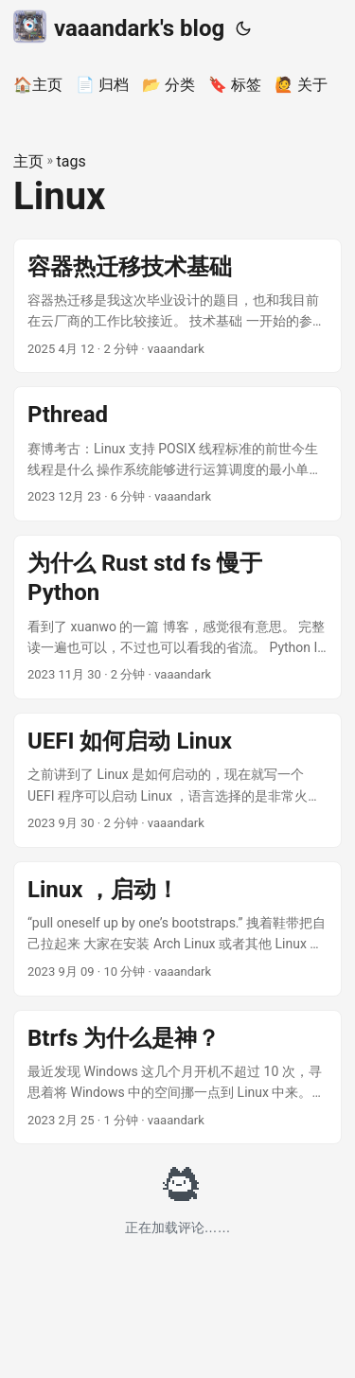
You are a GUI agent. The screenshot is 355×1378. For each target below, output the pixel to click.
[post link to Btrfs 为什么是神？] (177, 1077)
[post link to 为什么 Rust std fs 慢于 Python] (177, 617)
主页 (28, 161)
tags (71, 161)
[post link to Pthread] (177, 454)
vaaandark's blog (118, 27)
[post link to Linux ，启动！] (177, 929)
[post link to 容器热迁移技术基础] (177, 306)
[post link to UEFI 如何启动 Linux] (177, 780)
